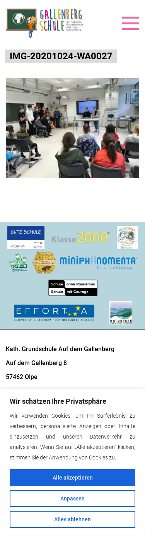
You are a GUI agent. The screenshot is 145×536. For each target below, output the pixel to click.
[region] (72, 462)
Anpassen (72, 498)
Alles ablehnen (72, 519)
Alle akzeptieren (73, 478)
